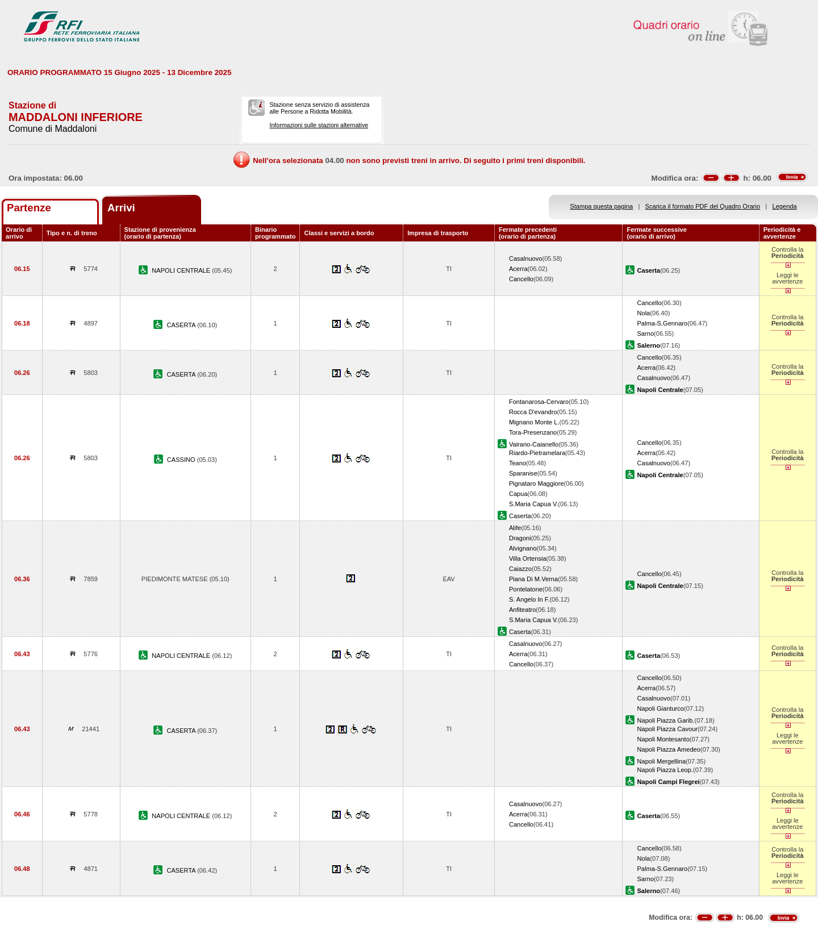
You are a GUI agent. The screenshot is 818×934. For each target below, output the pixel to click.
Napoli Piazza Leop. (665, 769)
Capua (518, 493)
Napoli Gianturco (660, 708)
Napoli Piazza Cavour (667, 728)
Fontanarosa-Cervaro (539, 401)
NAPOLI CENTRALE (182, 270)
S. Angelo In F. (529, 599)
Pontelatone (525, 589)
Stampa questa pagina (601, 206)
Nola (643, 313)
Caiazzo (520, 568)
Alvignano (523, 548)
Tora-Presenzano (533, 432)
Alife (515, 527)
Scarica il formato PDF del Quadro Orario (703, 206)
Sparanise (523, 473)
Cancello (521, 279)
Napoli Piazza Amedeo (668, 749)
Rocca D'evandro (533, 411)
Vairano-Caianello (533, 444)
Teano (517, 463)
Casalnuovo (525, 258)
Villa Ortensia (527, 558)
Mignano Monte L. (534, 422)
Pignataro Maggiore (536, 483)
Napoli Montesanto (663, 739)
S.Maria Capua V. (533, 504)
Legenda (785, 206)
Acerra (518, 268)
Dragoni (520, 538)
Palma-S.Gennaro (662, 323)
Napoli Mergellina (661, 761)
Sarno (645, 333)
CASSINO (182, 459)
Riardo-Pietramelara (537, 452)
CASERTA (181, 325)
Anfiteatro (522, 609)
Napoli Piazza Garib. (665, 720)
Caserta (520, 515)
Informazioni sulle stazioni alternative (318, 125)
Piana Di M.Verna (533, 579)
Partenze (29, 208)
